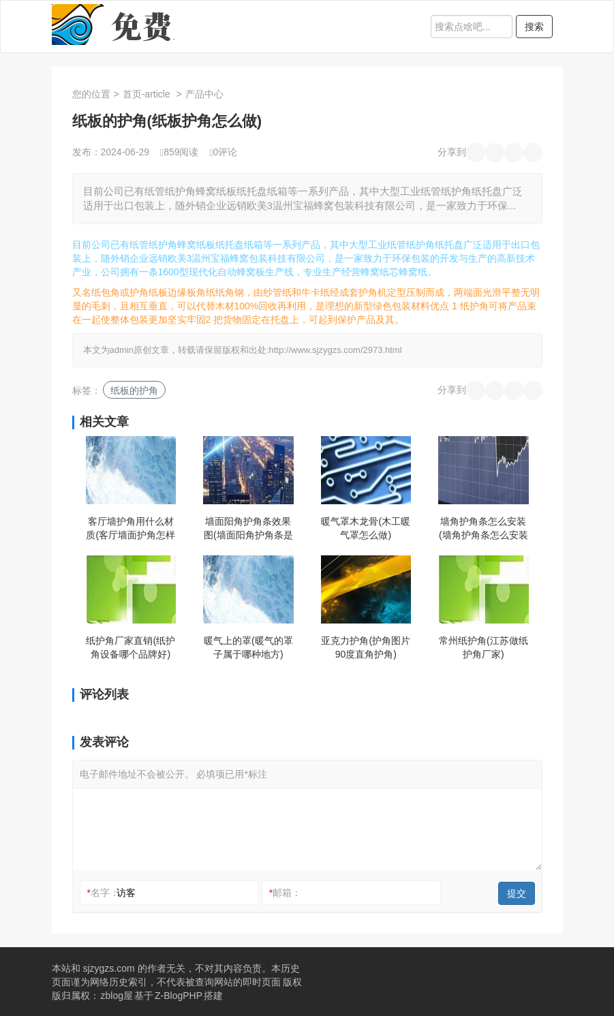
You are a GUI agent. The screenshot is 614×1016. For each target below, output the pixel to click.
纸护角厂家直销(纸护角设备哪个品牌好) (130, 647)
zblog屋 (117, 995)
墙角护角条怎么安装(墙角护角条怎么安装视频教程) (483, 529)
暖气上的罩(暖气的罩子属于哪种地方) (248, 647)
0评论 (223, 152)
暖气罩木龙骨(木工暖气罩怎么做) (365, 528)
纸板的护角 (134, 390)
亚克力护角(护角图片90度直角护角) (365, 647)
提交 (516, 893)
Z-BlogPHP (178, 995)
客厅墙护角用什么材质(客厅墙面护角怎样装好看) (130, 529)
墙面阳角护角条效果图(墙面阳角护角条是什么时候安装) (248, 529)
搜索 (534, 26)
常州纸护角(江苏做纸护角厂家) (483, 647)
